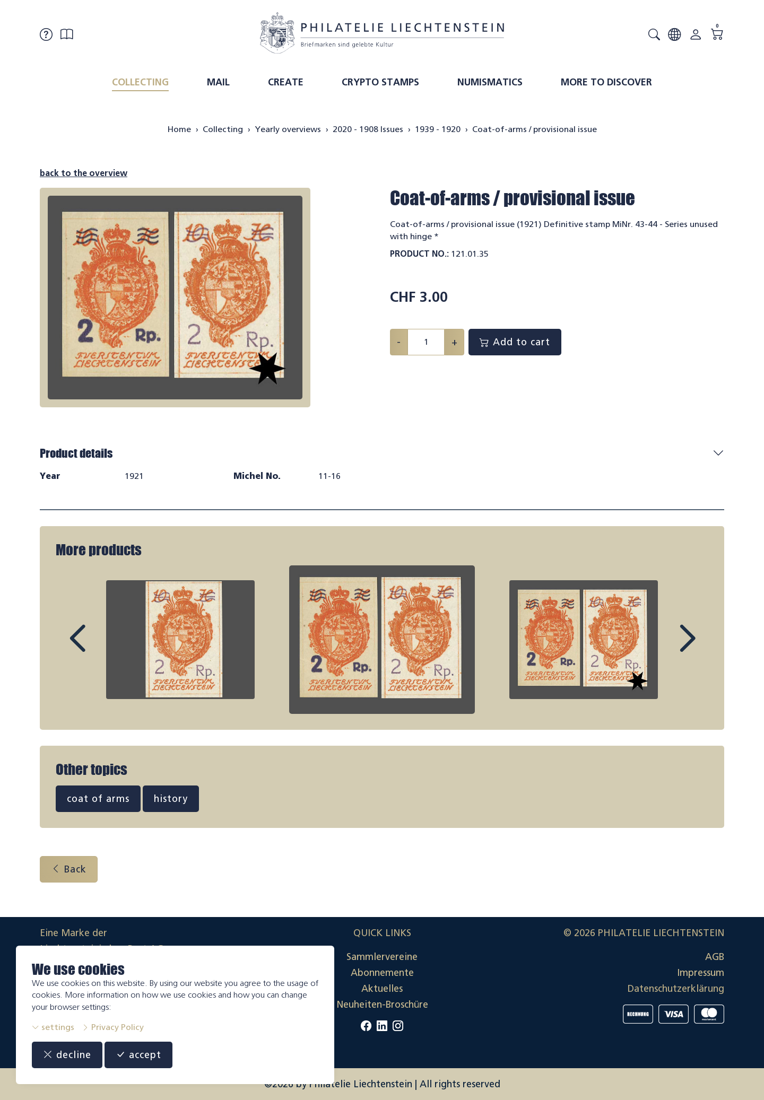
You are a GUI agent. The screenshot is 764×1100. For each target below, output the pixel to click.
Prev (101, 648)
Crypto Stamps (380, 82)
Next (662, 648)
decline (67, 1055)
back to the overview (83, 173)
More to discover (606, 82)
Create (285, 82)
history (171, 799)
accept (138, 1055)
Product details (76, 453)
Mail (218, 82)
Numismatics (490, 82)
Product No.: (419, 254)
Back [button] (68, 869)
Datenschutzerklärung (676, 988)
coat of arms (98, 799)
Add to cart (515, 342)
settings (53, 1027)
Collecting (140, 82)
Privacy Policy (113, 1027)
